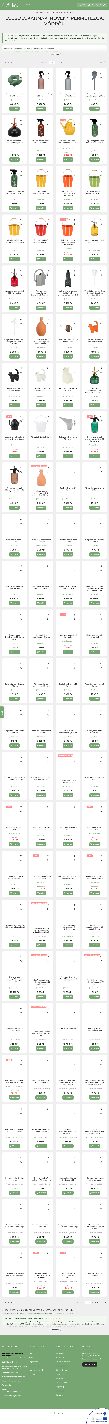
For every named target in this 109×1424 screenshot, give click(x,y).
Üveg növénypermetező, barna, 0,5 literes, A (41, 142)
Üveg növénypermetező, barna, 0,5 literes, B (41, 1081)
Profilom (32, 1374)
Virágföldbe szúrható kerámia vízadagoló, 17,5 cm (94, 982)
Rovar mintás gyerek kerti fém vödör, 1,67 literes (14, 778)
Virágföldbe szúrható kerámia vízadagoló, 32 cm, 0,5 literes (41, 982)
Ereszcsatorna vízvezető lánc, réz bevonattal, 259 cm (41, 1034)
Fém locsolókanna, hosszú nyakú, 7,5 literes (41, 685)
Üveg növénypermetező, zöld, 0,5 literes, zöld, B (94, 142)
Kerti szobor (60, 1391)
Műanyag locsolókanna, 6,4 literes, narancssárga (14, 1226)
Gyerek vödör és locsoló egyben (94, 778)
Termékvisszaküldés (10, 1373)
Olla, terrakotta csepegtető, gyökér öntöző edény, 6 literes (14, 979)
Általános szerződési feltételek (13, 1377)
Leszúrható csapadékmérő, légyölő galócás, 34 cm (95, 927)
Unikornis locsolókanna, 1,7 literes (68, 541)
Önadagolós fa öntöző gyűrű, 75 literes (14, 95)
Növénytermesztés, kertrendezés (30, 1313)
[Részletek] (14, 1097)
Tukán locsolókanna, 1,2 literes (14, 541)
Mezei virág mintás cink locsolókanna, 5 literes (14, 1081)
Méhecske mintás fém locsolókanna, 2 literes (94, 877)
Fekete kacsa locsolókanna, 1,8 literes (68, 732)
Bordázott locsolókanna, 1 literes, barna (68, 341)
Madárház (59, 1378)
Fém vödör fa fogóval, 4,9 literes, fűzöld (41, 877)
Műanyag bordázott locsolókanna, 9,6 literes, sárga (67, 143)
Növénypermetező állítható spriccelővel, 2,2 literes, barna (14, 490)
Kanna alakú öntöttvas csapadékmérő (68, 587)
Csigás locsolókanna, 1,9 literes (68, 685)
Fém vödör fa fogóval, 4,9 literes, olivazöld (67, 877)
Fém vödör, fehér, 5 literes (41, 437)
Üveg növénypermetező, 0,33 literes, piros (14, 292)
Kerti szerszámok (49, 1313)
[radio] (101, 62)
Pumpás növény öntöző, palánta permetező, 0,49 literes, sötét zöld (94, 1082)
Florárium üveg (61, 1383)
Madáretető (60, 1353)
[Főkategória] (37, 12)
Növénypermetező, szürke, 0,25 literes (67, 95)
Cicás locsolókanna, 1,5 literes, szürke (14, 1030)
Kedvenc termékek (36, 1370)
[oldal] (52, 62)
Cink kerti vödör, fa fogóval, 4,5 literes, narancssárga (68, 242)
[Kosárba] (14, 109)
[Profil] (91, 5)
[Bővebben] (55, 54)
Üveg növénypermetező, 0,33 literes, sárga (94, 241)
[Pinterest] (54, 1413)
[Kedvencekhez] (21, 73)
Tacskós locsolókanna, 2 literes (94, 685)
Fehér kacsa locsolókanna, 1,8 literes (41, 732)
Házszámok (60, 1395)
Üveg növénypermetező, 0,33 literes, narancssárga (68, 1226)
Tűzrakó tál (60, 1374)
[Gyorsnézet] (21, 78)
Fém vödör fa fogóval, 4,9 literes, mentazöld (14, 877)
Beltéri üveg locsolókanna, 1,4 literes (41, 541)
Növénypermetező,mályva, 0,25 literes (41, 95)
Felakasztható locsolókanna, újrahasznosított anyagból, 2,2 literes (41, 294)
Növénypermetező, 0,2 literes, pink (94, 636)
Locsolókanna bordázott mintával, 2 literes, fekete (14, 438)
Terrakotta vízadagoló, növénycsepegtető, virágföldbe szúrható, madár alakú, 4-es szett (68, 928)
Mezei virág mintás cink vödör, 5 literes (41, 1130)
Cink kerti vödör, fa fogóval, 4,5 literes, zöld (94, 192)
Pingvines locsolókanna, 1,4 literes (94, 541)
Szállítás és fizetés (9, 1362)
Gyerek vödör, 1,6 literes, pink (14, 828)
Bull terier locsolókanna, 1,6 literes (68, 389)
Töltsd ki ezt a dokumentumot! (14, 1358)
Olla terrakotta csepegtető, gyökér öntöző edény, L (41, 342)
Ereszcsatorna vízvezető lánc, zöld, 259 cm (41, 587)
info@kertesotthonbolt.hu (11, 1391)
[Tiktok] (63, 1413)
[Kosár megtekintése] (100, 5)
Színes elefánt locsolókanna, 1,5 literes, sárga (14, 637)
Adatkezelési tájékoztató (11, 1381)
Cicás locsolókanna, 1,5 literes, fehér (41, 389)
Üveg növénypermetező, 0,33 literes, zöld (41, 1226)
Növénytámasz (61, 1370)
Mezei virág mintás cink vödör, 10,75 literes (14, 1130)
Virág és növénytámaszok (65, 1313)
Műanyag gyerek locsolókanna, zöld (94, 1030)
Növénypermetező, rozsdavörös (94, 732)
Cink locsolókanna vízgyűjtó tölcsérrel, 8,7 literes (68, 1275)
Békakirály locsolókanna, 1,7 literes (14, 685)
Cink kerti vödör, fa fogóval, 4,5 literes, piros (41, 241)
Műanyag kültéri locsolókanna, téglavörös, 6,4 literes (94, 1227)
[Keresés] (82, 5)
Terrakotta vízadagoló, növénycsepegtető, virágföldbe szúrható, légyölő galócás (41, 931)
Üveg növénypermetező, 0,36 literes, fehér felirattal (14, 926)
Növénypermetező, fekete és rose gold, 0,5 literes (14, 143)
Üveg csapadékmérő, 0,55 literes (14, 1179)
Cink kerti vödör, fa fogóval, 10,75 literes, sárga (41, 192)
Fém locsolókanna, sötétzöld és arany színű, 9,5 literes (67, 979)
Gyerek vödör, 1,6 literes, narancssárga (41, 828)
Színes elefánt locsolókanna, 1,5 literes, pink (41, 637)
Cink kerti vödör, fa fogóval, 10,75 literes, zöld (41, 1179)
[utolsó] (69, 62)
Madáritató (60, 1358)
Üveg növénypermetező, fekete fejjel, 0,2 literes (14, 1274)
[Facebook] (46, 1413)
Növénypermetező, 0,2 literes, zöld (68, 636)
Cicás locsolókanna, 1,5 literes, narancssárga (94, 341)
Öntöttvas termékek (63, 1362)
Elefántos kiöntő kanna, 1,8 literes (68, 438)
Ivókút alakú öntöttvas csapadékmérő (14, 587)
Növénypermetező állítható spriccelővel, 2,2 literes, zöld (94, 439)
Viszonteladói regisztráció (11, 1396)
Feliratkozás (90, 1364)
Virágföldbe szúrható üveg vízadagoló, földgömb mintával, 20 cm (95, 293)
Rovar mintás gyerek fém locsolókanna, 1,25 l (41, 778)
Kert (41, 12)
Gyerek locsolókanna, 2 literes (68, 828)
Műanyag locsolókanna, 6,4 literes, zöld (68, 1179)
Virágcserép (60, 1387)
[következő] (66, 62)
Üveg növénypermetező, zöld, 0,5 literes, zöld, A (14, 192)
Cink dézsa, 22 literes (68, 1029)
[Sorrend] (105, 62)
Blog (30, 1353)
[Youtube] (59, 1413)
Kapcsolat (6, 1389)
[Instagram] (50, 1413)
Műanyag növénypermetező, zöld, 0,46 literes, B (68, 1131)
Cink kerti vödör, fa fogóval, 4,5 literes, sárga (14, 241)
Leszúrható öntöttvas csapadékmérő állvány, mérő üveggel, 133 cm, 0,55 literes (94, 589)
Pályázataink (6, 1385)
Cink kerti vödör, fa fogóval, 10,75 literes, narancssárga (68, 193)
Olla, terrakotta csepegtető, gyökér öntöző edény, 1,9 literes (41, 493)
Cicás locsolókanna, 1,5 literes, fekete (14, 389)
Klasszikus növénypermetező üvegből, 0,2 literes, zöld (94, 390)
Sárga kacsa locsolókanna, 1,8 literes (14, 732)
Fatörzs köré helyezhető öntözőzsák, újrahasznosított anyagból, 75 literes (68, 294)
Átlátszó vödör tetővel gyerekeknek (67, 782)
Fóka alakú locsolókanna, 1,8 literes (94, 489)
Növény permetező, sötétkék (94, 828)
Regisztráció (33, 1362)
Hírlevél (31, 1358)
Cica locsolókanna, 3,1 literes (68, 489)
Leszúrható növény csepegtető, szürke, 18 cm (95, 95)
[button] (26, 5)
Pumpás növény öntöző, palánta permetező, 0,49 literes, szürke (67, 1082)
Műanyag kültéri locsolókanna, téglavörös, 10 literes (41, 1275)
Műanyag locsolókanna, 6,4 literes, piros (95, 1179)
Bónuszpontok (34, 1366)
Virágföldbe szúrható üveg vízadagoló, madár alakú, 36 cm (14, 342)
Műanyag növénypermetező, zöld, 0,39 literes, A (94, 1131)
